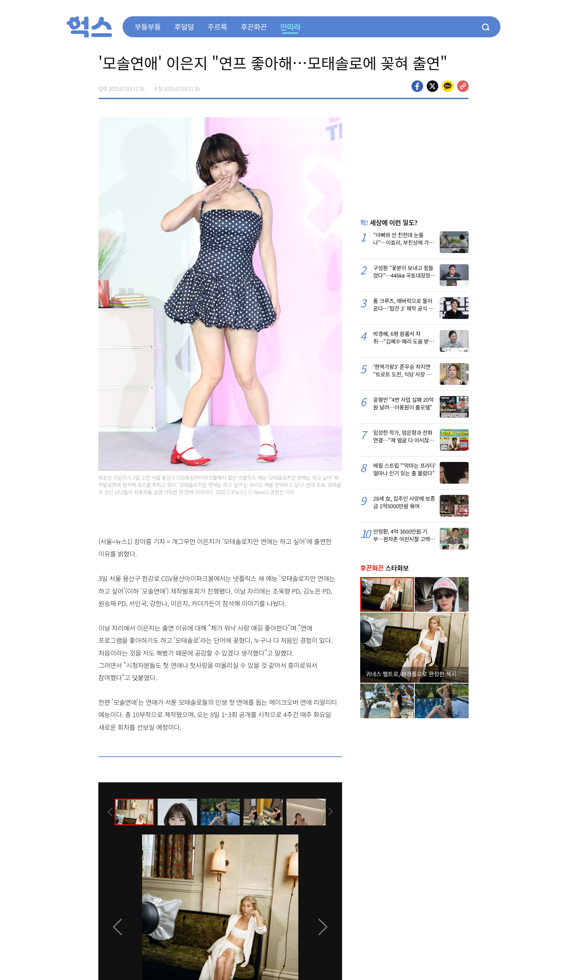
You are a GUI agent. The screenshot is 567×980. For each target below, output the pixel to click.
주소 (463, 86)
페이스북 (417, 86)
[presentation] (108, 812)
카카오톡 (447, 86)
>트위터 (432, 86)
